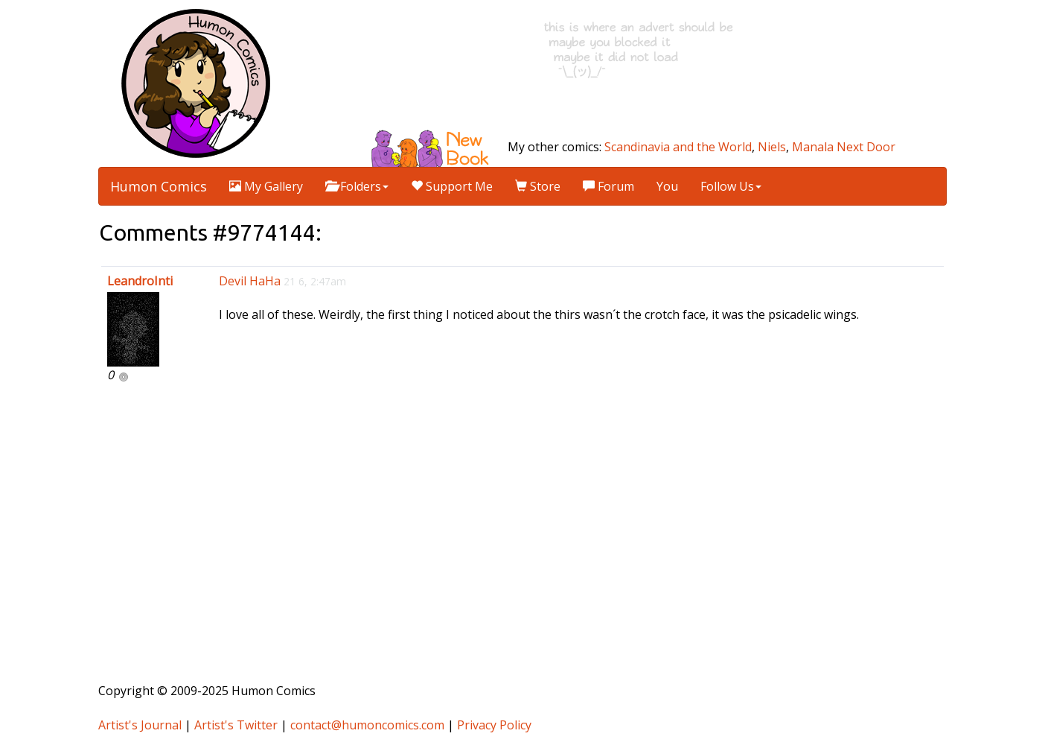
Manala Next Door (843, 147)
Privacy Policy (494, 725)
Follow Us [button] (730, 186)
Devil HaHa (250, 281)
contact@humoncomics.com (367, 725)
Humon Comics (158, 186)
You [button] (667, 186)
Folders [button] (357, 186)
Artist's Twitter (236, 725)
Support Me (452, 186)
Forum (608, 186)
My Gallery (266, 186)
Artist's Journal (140, 725)
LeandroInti (140, 281)
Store (537, 186)
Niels (772, 147)
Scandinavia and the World (678, 147)
